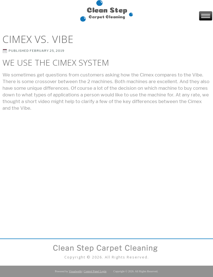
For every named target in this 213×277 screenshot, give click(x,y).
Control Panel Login (95, 271)
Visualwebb (75, 271)
